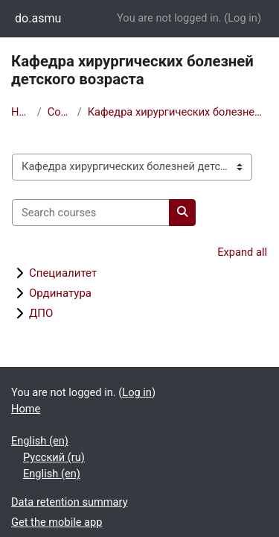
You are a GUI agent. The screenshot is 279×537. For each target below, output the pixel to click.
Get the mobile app (56, 522)
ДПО (41, 313)
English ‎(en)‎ (39, 441)
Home (21, 112)
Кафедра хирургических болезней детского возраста (178, 112)
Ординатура (60, 293)
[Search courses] (91, 212)
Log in (242, 18)
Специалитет (63, 273)
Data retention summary (69, 502)
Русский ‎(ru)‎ (54, 457)
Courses (59, 112)
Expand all (242, 252)
